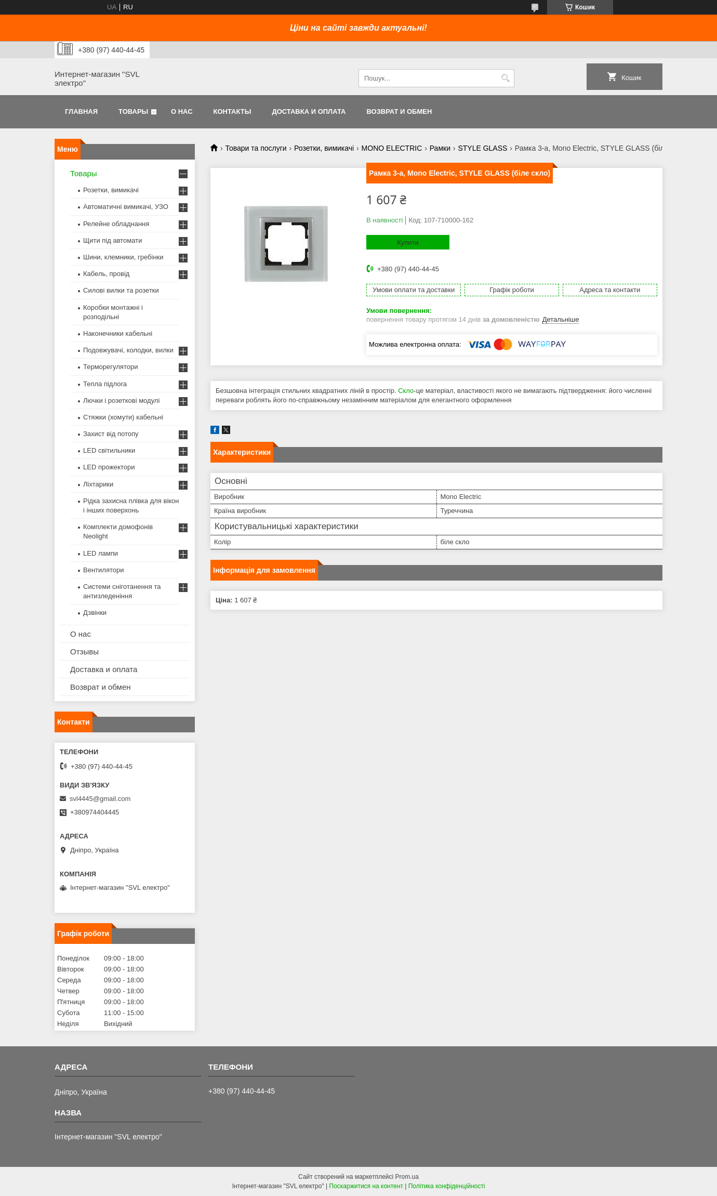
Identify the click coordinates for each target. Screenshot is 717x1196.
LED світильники (109, 450)
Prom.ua (407, 1176)
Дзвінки (95, 612)
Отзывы (84, 651)
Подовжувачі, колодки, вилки (128, 350)
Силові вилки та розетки (121, 290)
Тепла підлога (105, 384)
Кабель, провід (106, 274)
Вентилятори (103, 570)
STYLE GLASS (482, 148)
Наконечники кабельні (117, 333)
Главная (81, 111)
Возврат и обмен (399, 111)
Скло (406, 391)
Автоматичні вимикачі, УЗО (125, 207)
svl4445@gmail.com (100, 799)
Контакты (232, 111)
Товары (133, 111)
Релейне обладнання (116, 224)
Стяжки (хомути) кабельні (123, 417)
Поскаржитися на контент (366, 1186)
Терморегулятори (110, 367)
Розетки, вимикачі (324, 148)
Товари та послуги (255, 148)
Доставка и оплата (309, 111)
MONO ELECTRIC (392, 148)
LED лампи (100, 553)
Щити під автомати (112, 240)
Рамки (440, 148)
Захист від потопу (110, 434)
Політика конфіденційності (446, 1186)
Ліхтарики (98, 484)
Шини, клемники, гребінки (123, 257)
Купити (408, 242)
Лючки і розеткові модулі (121, 400)
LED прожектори (109, 467)
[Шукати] (505, 78)
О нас (182, 111)
